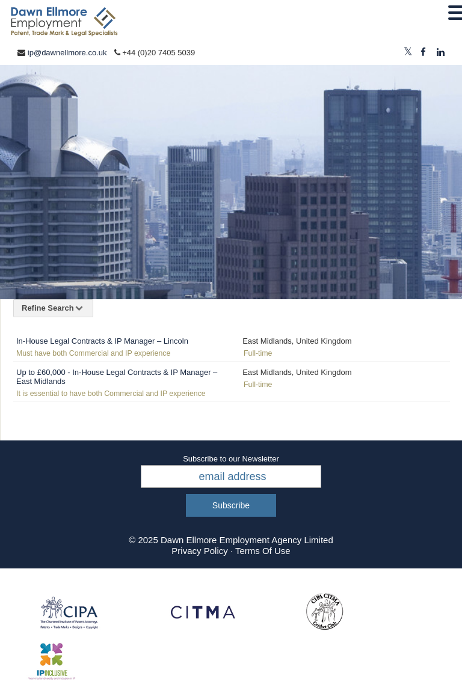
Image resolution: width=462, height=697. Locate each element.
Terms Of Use (263, 551)
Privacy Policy (199, 551)
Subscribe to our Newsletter (231, 458)
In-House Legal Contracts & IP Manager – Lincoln (102, 340)
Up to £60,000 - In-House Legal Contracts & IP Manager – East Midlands (116, 377)
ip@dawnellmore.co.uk (67, 52)
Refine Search (53, 307)
